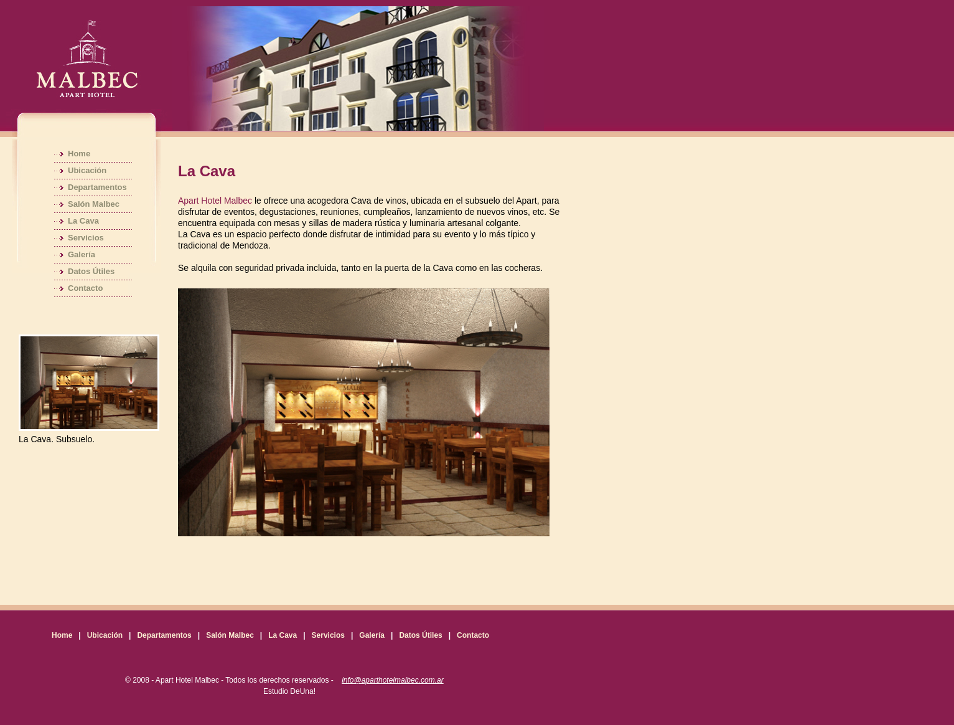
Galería (81, 254)
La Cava (83, 220)
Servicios (86, 237)
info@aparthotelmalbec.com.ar (393, 680)
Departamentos (97, 187)
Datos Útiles (91, 271)
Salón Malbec (93, 204)
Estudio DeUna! (289, 691)
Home (79, 153)
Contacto (85, 288)
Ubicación (87, 170)
